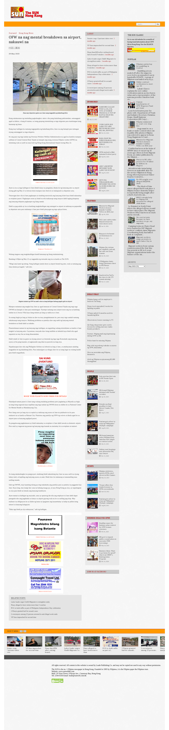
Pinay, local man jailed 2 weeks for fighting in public (100, 307)
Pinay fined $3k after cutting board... (51, 650)
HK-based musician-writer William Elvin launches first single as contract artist (107, 438)
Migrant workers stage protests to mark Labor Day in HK (144, 240)
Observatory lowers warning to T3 (100, 320)
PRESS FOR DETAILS (45, 591)
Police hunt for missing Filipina (99, 341)
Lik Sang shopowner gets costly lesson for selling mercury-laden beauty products (99, 327)
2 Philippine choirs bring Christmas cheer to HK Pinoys (107, 263)
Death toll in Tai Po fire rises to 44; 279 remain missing (106, 277)
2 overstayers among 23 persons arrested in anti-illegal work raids (100, 89)
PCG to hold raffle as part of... (110, 649)
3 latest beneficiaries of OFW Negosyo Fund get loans (144, 105)
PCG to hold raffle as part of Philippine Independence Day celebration (102, 73)
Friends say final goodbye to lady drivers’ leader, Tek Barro (106, 407)
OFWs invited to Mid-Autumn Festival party (107, 153)
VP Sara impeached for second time (100, 45)
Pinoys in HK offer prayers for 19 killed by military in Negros (144, 163)
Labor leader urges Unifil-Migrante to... (72, 649)
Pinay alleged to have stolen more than (90, 650)
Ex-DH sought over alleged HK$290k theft (144, 181)
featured (12, 33)
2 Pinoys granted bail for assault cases (24, 611)
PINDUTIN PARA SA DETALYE (45, 537)
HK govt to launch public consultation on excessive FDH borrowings (107, 540)
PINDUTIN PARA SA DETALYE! (45, 182)
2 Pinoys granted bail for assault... (128, 649)
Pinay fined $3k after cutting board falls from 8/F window (100, 53)
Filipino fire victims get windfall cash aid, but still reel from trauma (107, 250)
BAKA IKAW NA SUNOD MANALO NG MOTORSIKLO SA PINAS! (107, 141)
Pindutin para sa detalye (45, 466)
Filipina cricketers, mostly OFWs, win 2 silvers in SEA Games (107, 473)
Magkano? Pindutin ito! (45, 249)
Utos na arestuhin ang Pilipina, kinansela (98, 353)
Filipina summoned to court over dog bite (144, 124)
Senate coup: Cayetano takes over (100, 38)
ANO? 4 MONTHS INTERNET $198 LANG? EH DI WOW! (107, 168)
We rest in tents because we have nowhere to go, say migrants (144, 220)
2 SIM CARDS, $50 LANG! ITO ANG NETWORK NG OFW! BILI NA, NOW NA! (107, 127)
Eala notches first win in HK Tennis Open (107, 377)
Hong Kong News (26, 33)
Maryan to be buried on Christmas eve (106, 235)
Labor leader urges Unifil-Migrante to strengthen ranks (101, 60)
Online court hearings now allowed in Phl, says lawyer (107, 451)
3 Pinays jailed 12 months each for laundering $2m (100, 314)
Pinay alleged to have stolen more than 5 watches (28, 605)
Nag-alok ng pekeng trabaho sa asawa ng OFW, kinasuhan (101, 346)
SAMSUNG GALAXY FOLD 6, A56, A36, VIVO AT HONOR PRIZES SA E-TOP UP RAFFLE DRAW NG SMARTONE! (107, 112)
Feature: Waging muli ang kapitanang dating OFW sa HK (101, 335)
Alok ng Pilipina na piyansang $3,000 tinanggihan (101, 360)
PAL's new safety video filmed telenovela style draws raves (107, 222)
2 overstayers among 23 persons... (149, 649)
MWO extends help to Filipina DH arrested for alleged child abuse (144, 200)
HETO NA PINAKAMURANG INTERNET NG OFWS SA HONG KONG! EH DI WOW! (107, 184)
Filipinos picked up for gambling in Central (144, 66)
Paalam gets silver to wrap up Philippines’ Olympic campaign (107, 423)
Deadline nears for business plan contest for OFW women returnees (107, 526)
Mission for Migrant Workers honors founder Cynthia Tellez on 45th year (106, 209)
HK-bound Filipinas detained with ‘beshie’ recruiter (107, 392)
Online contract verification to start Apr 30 (144, 84)
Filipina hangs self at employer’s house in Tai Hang (99, 300)
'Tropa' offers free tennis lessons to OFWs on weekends (106, 487)
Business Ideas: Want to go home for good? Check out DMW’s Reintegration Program (107, 555)
